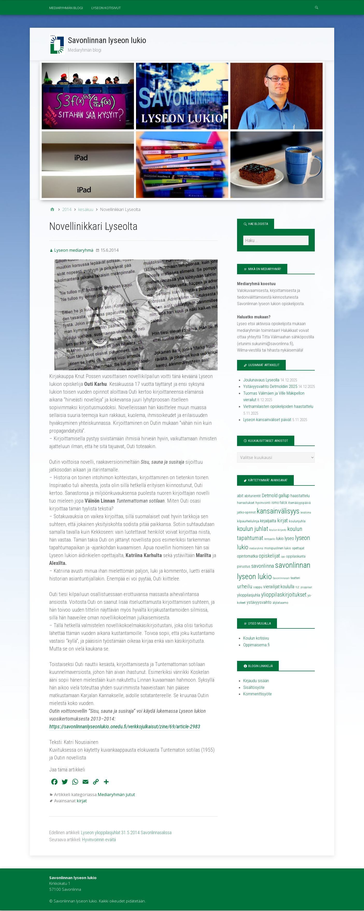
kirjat (82, 801)
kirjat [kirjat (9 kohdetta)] (282, 521)
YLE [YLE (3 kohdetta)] (297, 588)
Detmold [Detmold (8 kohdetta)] (269, 496)
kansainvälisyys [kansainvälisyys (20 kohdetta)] (278, 512)
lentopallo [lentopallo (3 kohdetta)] (269, 539)
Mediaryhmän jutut (116, 795)
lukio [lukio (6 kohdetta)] (280, 539)
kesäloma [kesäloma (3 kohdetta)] (306, 513)
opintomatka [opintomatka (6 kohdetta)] (247, 556)
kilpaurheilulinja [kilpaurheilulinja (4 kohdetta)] (248, 522)
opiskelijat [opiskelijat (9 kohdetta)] (269, 556)
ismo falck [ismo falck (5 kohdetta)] (279, 503)
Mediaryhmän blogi (66, 7)
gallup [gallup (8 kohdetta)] (284, 496)
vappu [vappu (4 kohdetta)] (257, 588)
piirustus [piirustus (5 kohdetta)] (243, 567)
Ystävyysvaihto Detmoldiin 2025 (270, 386)
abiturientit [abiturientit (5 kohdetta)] (252, 496)
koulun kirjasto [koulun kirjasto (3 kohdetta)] (277, 530)
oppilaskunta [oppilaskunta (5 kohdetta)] (295, 556)
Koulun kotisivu (256, 638)
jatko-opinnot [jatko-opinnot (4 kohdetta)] (246, 513)
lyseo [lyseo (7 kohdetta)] (289, 539)
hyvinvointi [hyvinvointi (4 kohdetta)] (262, 503)
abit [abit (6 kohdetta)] (240, 496)
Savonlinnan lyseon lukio (107, 40)
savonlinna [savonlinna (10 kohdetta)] (262, 566)
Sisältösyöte (254, 687)
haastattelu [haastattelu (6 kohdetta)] (300, 496)
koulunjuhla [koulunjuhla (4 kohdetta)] (297, 522)
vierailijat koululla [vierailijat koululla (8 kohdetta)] (278, 587)
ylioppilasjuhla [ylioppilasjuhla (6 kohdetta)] (248, 595)
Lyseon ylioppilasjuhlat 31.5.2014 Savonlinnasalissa (126, 833)
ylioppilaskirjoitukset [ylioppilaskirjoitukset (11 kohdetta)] (283, 595)
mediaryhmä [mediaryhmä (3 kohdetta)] (256, 549)
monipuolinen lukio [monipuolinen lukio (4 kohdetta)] (277, 549)
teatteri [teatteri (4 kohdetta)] (295, 578)
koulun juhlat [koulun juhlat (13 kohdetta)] (252, 529)
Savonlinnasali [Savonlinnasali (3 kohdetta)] (281, 578)
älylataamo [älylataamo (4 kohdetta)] (280, 603)
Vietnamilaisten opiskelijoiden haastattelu (278, 406)
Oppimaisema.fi (256, 645)
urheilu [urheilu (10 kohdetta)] (244, 587)
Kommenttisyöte (257, 694)
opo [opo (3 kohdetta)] (283, 557)
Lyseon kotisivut (106, 7)
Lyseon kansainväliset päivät (267, 420)
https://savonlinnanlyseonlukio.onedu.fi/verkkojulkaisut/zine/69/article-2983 (124, 727)
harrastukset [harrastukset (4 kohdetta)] (245, 503)
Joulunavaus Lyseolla (261, 380)
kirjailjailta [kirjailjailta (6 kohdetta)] (268, 521)
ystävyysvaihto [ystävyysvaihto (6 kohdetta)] (259, 602)
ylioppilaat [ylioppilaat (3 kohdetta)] (306, 588)
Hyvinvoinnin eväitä (99, 840)
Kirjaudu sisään (256, 681)
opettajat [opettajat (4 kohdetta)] (298, 549)
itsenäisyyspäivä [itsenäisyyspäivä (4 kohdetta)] (299, 503)
